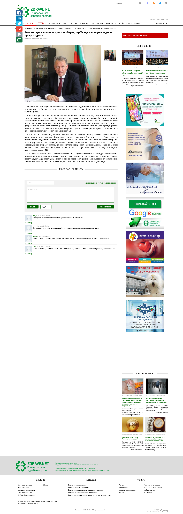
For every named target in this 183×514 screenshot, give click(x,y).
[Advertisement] (121, 11)
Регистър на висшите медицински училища (85, 490)
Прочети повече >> (137, 85)
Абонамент (123, 487)
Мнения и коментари (104, 23)
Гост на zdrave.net (79, 23)
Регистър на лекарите (77, 485)
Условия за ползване (152, 485)
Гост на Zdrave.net (25, 492)
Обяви (45, 485)
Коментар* (70, 194)
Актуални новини (25, 485)
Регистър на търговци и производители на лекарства (89, 495)
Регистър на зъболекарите (78, 487)
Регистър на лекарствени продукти (82, 492)
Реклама (122, 492)
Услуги (149, 23)
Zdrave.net (78, 510)
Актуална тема (57, 23)
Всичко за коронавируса (135, 35)
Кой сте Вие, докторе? (131, 23)
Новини (30, 23)
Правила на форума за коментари (100, 183)
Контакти (161, 23)
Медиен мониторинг (127, 490)
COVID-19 (42, 23)
